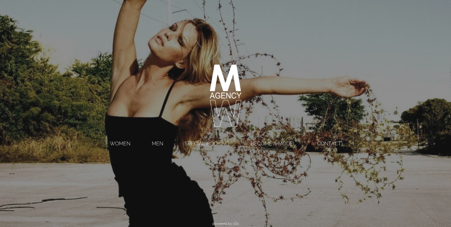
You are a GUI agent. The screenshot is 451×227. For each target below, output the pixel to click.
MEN (157, 144)
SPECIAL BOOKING (207, 144)
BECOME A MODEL (273, 144)
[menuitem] (120, 144)
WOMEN (120, 144)
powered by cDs (225, 223)
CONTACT (329, 144)
